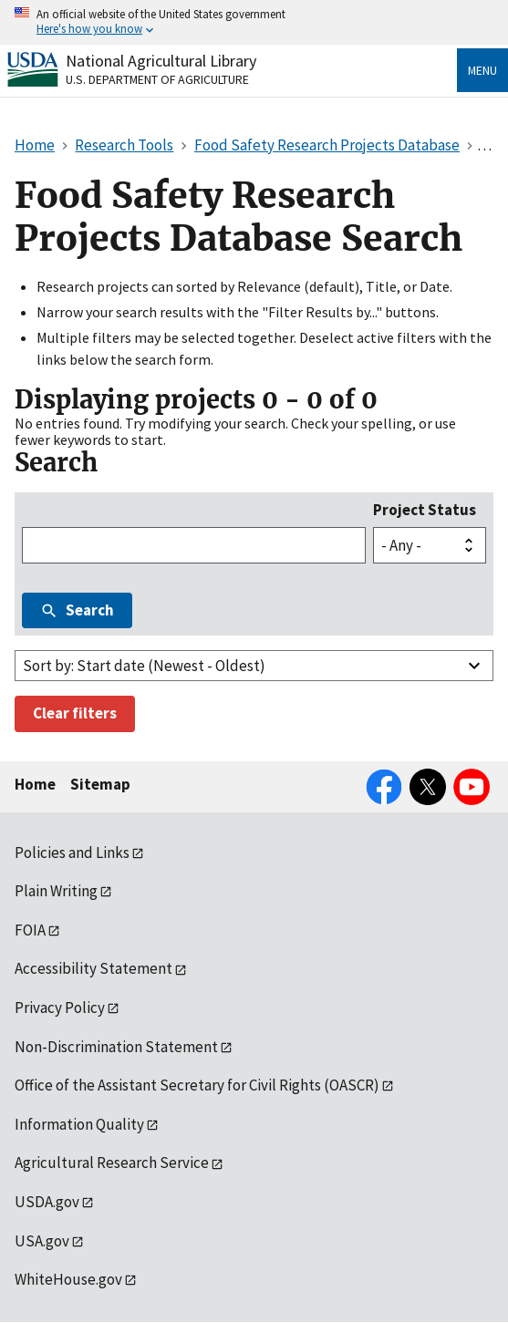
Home (35, 784)
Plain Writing (56, 891)
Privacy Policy (60, 1007)
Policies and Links (72, 852)
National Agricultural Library (161, 60)
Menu (482, 70)
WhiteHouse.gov (68, 1279)
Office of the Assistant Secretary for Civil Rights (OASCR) (197, 1085)
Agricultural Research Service (112, 1162)
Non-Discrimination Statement (116, 1047)
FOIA (30, 930)
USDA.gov (47, 1202)
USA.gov (42, 1241)
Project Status (424, 510)
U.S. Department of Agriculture (157, 79)
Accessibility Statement (93, 968)
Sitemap (100, 784)
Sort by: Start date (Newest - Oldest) (144, 666)
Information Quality (79, 1124)
